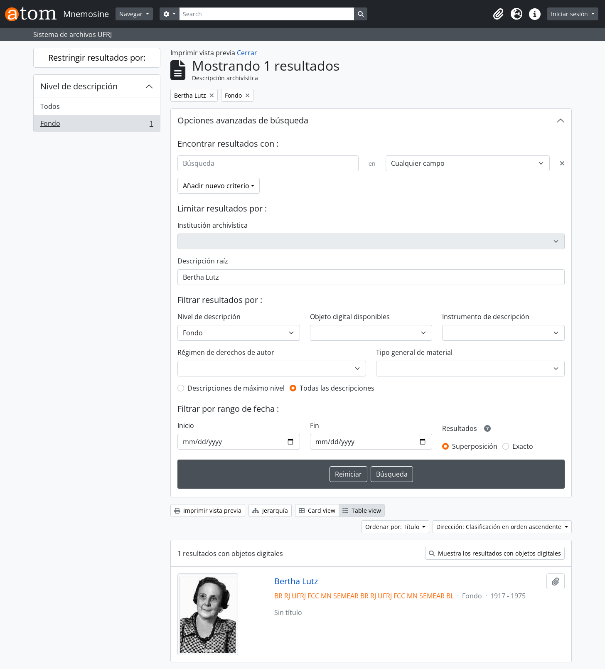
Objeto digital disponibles (350, 316)
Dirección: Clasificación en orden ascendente (499, 527)
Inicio (185, 425)
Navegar (131, 14)
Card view (317, 510)
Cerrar (247, 52)
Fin (314, 425)
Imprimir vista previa (207, 510)
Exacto (522, 446)
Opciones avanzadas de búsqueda (242, 120)
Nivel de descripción (79, 86)
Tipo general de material (414, 352)
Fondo (96, 125)
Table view (361, 510)
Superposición (474, 446)
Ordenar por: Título (393, 527)
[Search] (266, 13)
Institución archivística (212, 225)
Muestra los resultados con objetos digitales (495, 553)
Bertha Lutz (296, 581)
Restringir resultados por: (96, 57)
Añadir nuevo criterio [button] (216, 185)
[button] (498, 14)
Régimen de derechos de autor (225, 352)
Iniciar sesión (570, 14)
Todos (50, 106)
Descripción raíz (202, 261)
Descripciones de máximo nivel (236, 388)
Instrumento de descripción (485, 316)
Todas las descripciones (337, 388)
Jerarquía (270, 510)
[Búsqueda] (268, 163)
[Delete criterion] (562, 163)
